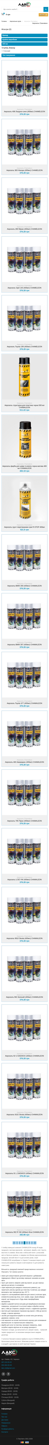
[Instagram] (3, 1374)
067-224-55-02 (6, 1362)
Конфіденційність (7, 1429)
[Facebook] (8, 1374)
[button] (43, 14)
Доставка (4, 1420)
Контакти (4, 1432)
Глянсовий (6, 51)
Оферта (4, 1426)
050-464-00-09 (6, 1365)
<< (14, 1243)
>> (35, 1243)
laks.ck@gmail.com (8, 1368)
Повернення (5, 1423)
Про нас (4, 1417)
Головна (4, 1414)
